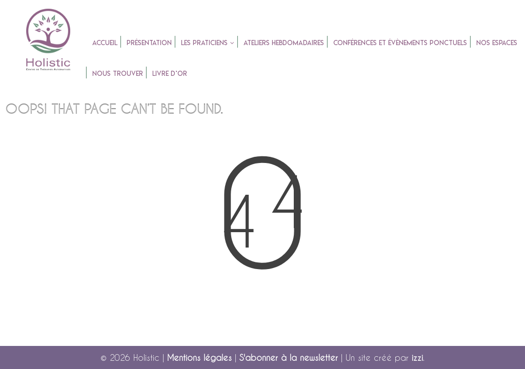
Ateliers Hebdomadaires (284, 42)
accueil (104, 42)
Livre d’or (169, 73)
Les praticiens (204, 42)
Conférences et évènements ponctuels (400, 42)
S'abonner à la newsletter (288, 357)
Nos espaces (496, 42)
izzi (417, 357)
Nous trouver (117, 73)
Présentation (149, 42)
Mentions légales (199, 357)
